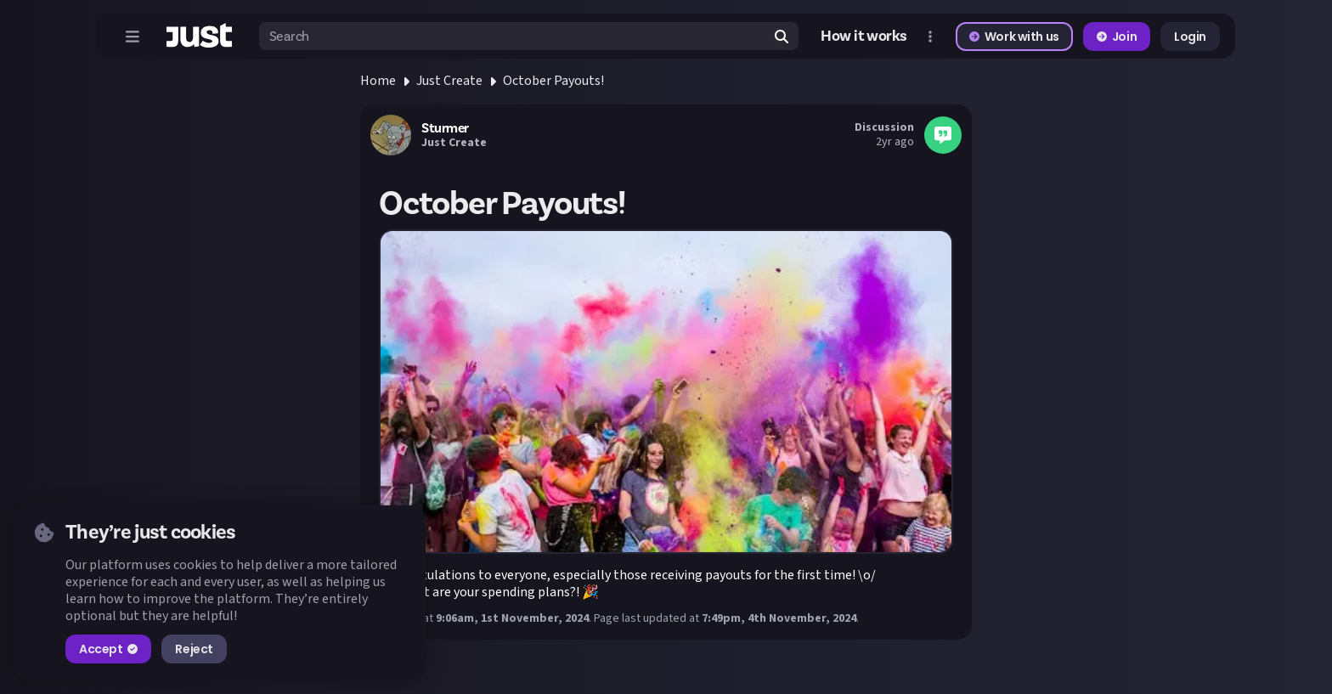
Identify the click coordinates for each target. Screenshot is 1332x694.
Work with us (1014, 36)
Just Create (449, 80)
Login (1190, 36)
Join (1117, 36)
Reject (193, 648)
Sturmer (445, 128)
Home (378, 80)
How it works (864, 36)
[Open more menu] (930, 36)
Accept (108, 648)
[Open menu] (132, 36)
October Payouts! (553, 80)
